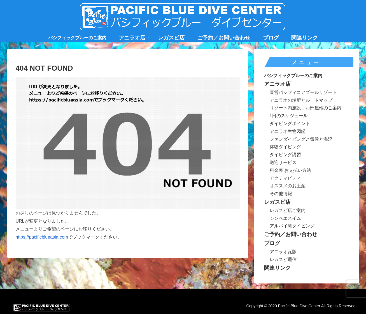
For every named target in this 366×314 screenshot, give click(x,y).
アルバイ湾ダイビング (292, 225)
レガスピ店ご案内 (288, 210)
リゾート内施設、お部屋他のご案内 (305, 107)
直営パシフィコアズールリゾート (303, 92)
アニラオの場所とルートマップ (301, 100)
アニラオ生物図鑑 (288, 131)
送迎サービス (283, 162)
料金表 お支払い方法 (290, 170)
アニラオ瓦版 (283, 251)
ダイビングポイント (290, 123)
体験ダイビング (285, 146)
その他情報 (281, 193)
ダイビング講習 (285, 154)
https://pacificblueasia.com (42, 237)
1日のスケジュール (289, 115)
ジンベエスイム (285, 218)
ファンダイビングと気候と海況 (301, 139)
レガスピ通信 (283, 259)
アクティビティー (288, 178)
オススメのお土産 (288, 185)
